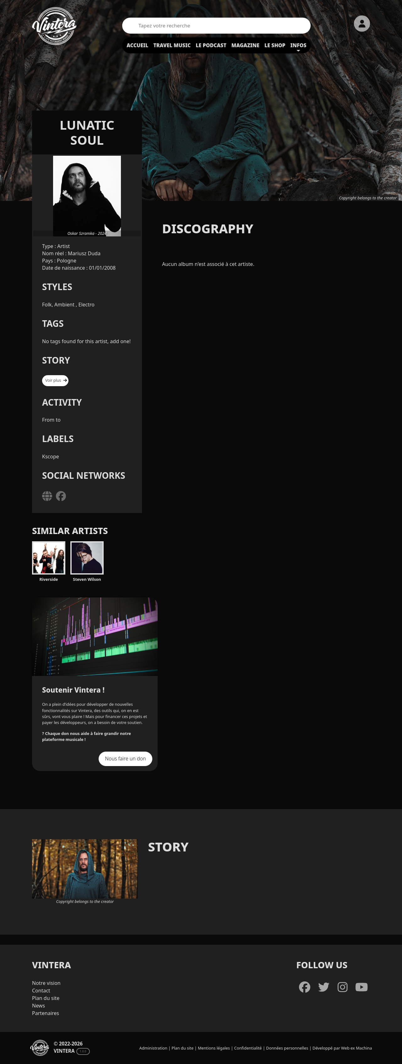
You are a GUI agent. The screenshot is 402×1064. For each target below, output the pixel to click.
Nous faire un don (125, 758)
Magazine (245, 45)
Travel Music (172, 45)
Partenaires (45, 1013)
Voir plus (56, 380)
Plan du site (45, 998)
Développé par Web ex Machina (342, 1048)
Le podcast (211, 45)
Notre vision (46, 983)
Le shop (274, 45)
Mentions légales (214, 1048)
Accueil (137, 45)
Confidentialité (248, 1048)
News (38, 1005)
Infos (299, 45)
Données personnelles (287, 1048)
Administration (153, 1048)
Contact (41, 990)
